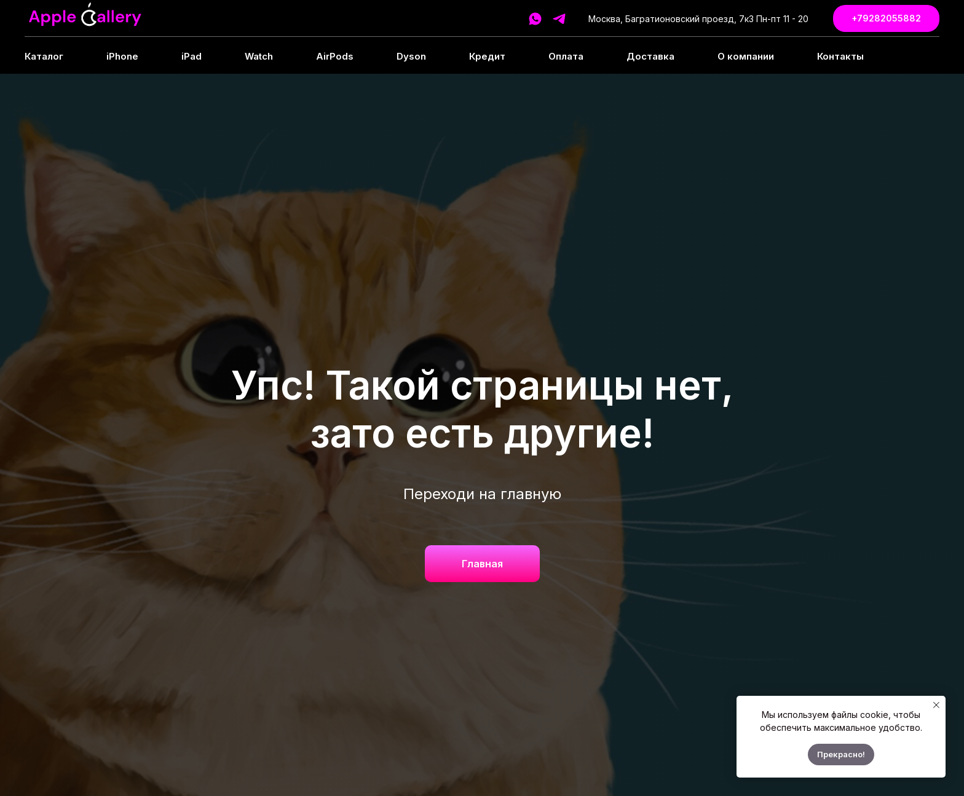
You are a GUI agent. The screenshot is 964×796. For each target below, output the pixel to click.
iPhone (122, 56)
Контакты (840, 56)
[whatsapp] (535, 18)
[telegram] (559, 18)
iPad (191, 56)
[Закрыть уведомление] (936, 705)
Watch (259, 56)
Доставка (650, 56)
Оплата (565, 56)
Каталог (44, 56)
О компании (745, 56)
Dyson (411, 56)
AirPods (335, 56)
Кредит (487, 56)
